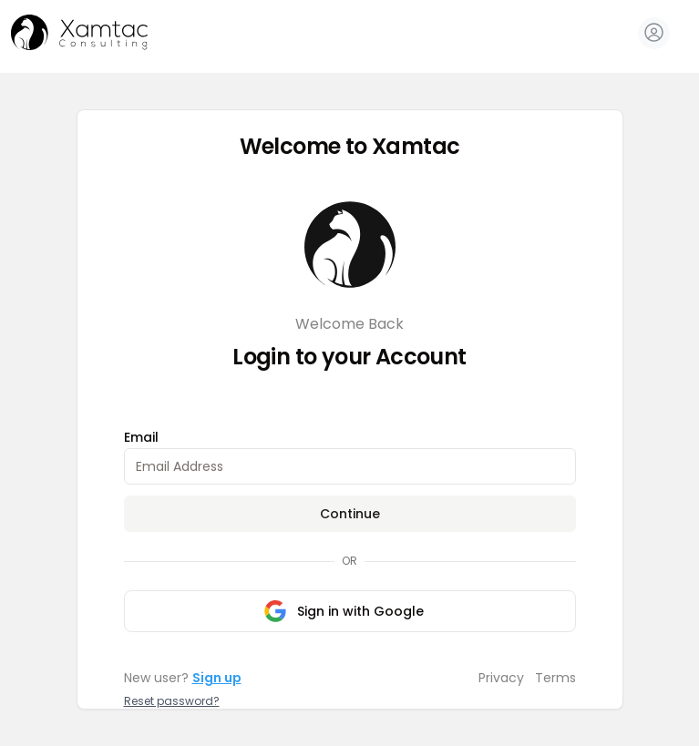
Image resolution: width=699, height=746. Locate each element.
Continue (350, 514)
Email (141, 437)
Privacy (501, 678)
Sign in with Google (344, 611)
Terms (555, 678)
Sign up (217, 678)
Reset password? (172, 701)
